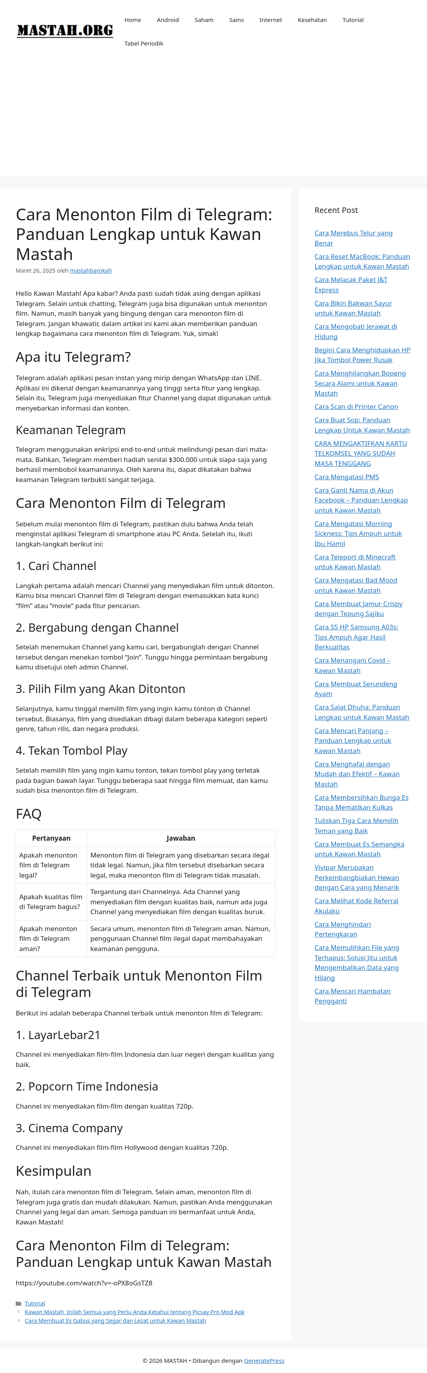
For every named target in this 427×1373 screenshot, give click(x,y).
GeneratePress (264, 1360)
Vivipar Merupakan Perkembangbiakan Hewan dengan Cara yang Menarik (357, 877)
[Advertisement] (213, 122)
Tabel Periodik (143, 43)
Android (168, 20)
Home (132, 20)
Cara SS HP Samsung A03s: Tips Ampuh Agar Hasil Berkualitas (356, 636)
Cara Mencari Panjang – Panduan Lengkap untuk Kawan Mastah (353, 740)
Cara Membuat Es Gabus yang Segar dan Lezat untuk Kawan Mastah (115, 1320)
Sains (236, 20)
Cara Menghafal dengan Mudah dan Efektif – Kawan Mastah (357, 773)
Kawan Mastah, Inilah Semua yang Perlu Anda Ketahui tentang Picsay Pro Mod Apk (135, 1312)
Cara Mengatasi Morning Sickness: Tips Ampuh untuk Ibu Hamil (358, 533)
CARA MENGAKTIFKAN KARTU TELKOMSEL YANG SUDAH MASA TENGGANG (361, 453)
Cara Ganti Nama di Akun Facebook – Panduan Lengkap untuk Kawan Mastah (361, 500)
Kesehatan (312, 20)
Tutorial (353, 20)
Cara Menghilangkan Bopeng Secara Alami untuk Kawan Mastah (360, 383)
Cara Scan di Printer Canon (356, 406)
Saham (204, 20)
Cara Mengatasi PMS (347, 476)
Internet (270, 20)
